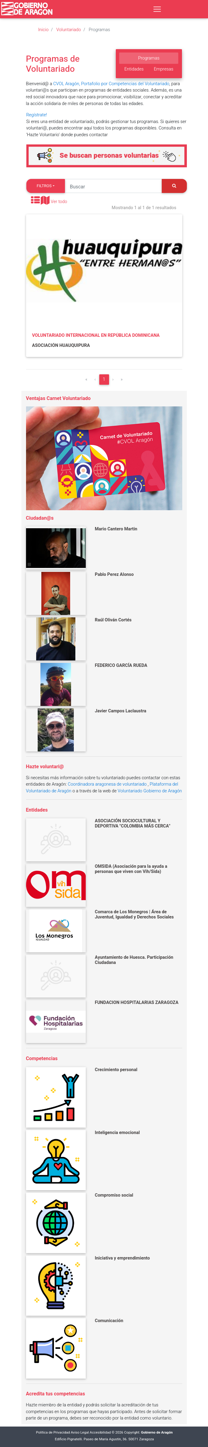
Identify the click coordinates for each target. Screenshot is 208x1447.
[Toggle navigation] (157, 9)
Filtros (44, 186)
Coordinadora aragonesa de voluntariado (107, 784)
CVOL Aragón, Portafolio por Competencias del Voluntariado (111, 84)
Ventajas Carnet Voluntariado (58, 398)
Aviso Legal (80, 1432)
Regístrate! (36, 115)
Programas (149, 58)
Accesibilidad (100, 1432)
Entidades (134, 69)
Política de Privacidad (53, 1432)
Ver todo (59, 201)
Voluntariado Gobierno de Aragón (150, 791)
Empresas (163, 69)
